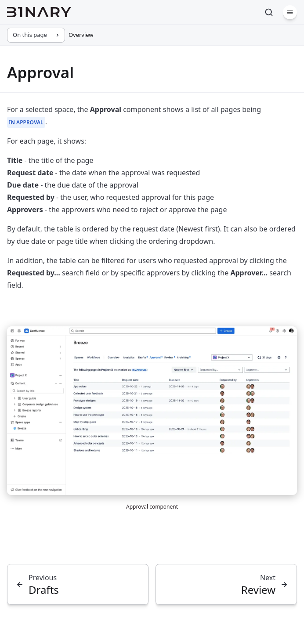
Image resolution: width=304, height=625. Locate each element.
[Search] (269, 12)
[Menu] (290, 12)
